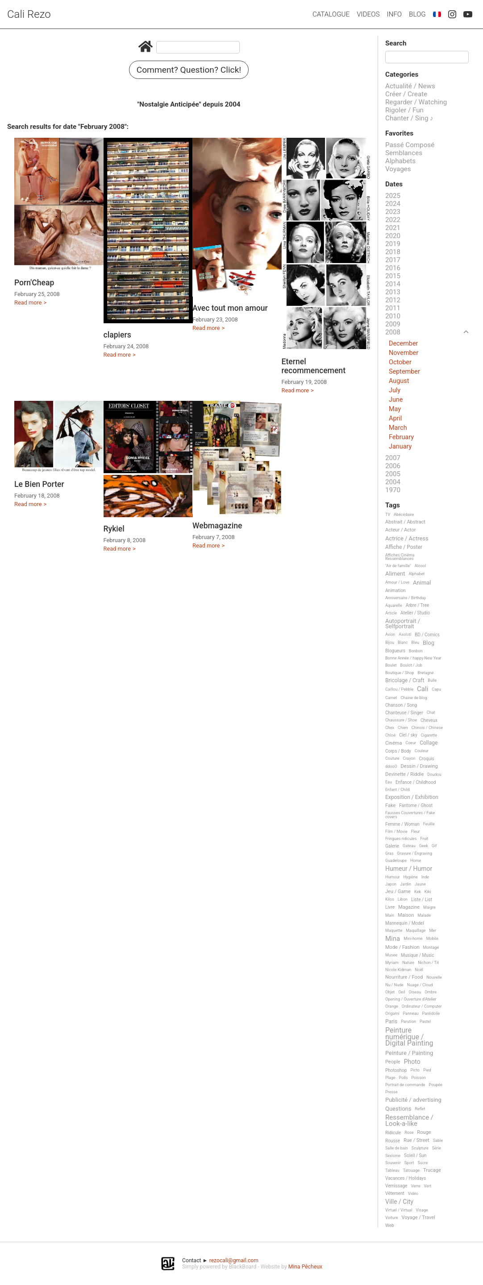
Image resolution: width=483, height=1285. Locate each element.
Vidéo (413, 1193)
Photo (412, 1062)
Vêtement (394, 1193)
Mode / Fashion (402, 947)
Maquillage (415, 930)
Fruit (425, 838)
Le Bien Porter (39, 484)
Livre (390, 907)
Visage (422, 1210)
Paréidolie (431, 1013)
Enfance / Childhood (416, 782)
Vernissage (396, 1186)
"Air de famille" (398, 566)
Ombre (431, 992)
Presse (391, 1092)
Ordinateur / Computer (422, 1006)
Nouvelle (434, 977)
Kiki (428, 892)
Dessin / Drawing (419, 766)
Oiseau (414, 992)
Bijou (389, 642)
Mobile (432, 938)
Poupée (435, 1085)
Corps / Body (398, 751)
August (399, 381)
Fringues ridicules (401, 838)
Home (415, 860)
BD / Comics (427, 635)
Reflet (420, 1109)
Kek (417, 892)
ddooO (391, 766)
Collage (428, 743)
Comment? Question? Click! (189, 70)
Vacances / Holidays (405, 1178)
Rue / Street (416, 1140)
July (394, 390)
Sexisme (392, 1155)
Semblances (403, 153)
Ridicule (393, 1133)
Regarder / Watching (416, 102)
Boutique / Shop (399, 673)
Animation (395, 591)
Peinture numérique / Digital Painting (409, 1036)
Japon (390, 884)
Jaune (420, 884)
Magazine (409, 907)
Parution (408, 1021)
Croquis (426, 759)
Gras (389, 853)
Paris (391, 1021)
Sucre (422, 1163)
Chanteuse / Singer (404, 713)
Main (389, 915)
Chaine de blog (414, 698)
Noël (419, 970)
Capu (436, 689)
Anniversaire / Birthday (405, 598)
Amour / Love (397, 582)
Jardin (405, 884)
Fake (390, 805)
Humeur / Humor (408, 869)
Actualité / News (410, 86)
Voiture (391, 1217)
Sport (409, 1163)
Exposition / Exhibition (411, 797)
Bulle (432, 680)
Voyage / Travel (418, 1217)
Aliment (395, 574)
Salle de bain (396, 1148)
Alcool (420, 566)
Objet (390, 992)
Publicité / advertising (413, 1100)
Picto (415, 1070)
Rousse (392, 1141)
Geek (423, 846)
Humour (392, 877)
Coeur (410, 743)
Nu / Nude (394, 985)
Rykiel (114, 528)
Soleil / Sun (415, 1155)
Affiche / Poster (403, 547)
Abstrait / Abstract (405, 522)
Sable (438, 1140)
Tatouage (411, 1170)
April (395, 418)
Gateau (409, 846)
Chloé (390, 735)
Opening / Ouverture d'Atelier (411, 999)
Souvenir (393, 1163)
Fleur (415, 831)
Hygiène (410, 877)
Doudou (434, 774)
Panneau (410, 1013)
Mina (392, 939)
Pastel (425, 1021)
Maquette (393, 930)
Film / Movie (396, 831)
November (403, 353)
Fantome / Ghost (416, 805)
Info (394, 14)
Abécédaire (404, 514)
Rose (408, 1132)
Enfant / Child (397, 789)
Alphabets (400, 161)
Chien (403, 727)
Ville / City (399, 1202)
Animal (422, 582)
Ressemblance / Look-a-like (409, 1121)
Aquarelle (393, 605)
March (398, 428)
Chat (431, 712)
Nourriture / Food (404, 977)
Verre (415, 1186)
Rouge (424, 1132)
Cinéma (393, 743)
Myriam (392, 962)
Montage (431, 947)
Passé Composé (409, 145)
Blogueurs (395, 651)
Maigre (429, 907)
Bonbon (416, 651)
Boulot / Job (411, 665)
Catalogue (331, 14)
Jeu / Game (398, 892)
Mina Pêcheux (305, 1267)
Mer (432, 930)
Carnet (391, 698)
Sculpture (420, 1148)
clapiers (117, 334)
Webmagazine (217, 525)
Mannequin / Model (404, 923)
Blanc (403, 642)
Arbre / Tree (417, 605)
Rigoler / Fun (404, 110)
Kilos (389, 899)
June (396, 400)
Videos (368, 14)
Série (436, 1148)
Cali (422, 689)
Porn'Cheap (34, 282)
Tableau (392, 1170)
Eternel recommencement (314, 366)
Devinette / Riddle (404, 774)
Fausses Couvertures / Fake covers (410, 814)
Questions (398, 1109)
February (401, 437)
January (400, 446)
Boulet (391, 665)
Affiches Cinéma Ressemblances (399, 556)
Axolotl (405, 634)
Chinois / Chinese (427, 727)
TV (387, 514)
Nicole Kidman (398, 970)
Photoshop (396, 1070)
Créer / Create (406, 94)
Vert (428, 1186)
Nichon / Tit (428, 962)
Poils (403, 1077)
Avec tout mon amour (230, 308)
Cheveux (429, 720)
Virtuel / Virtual (398, 1210)
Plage (390, 1077)
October (400, 362)
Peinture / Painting (409, 1053)
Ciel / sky (408, 735)
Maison (406, 915)
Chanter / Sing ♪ (409, 118)
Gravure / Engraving (415, 853)
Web (389, 1225)
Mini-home (413, 938)
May (395, 409)
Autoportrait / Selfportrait (402, 623)
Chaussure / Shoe (401, 720)
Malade (424, 915)
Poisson (418, 1077)
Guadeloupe (396, 860)
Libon (403, 899)
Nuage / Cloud (420, 985)
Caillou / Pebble (399, 689)
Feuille (429, 824)
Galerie (392, 846)
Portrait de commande (405, 1085)
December (403, 343)
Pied (427, 1070)
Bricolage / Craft (404, 680)
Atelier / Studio (415, 613)
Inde (425, 877)
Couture (392, 758)
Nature (408, 962)
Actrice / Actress (407, 538)
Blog (417, 14)
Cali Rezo (29, 14)
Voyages (398, 169)
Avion (390, 634)
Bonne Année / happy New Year (413, 658)
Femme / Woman (402, 824)
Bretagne (425, 673)
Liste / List (421, 900)
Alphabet (417, 574)
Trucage (432, 1170)
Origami (392, 1013)
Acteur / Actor (400, 530)
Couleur (422, 751)
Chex (389, 727)
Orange (391, 1006)
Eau (388, 782)
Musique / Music (417, 955)
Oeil (401, 992)
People (392, 1062)
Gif (434, 846)
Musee (391, 955)
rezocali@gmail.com (233, 1260)
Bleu (415, 642)
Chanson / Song (401, 705)
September (404, 371)
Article (391, 613)
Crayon (409, 758)
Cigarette (429, 735)
